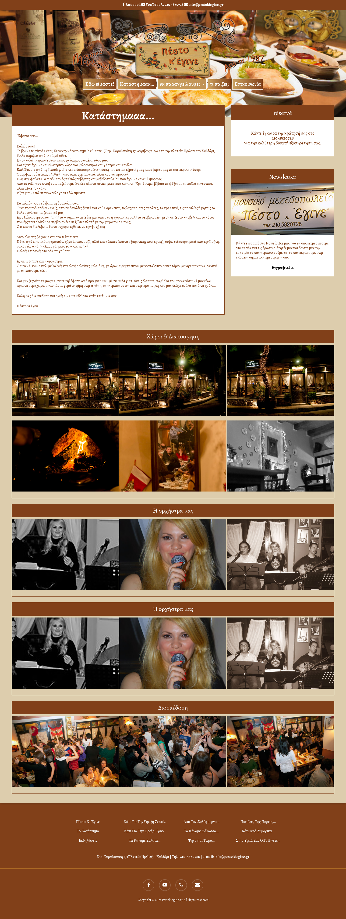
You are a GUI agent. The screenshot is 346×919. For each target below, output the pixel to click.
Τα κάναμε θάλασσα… (201, 831)
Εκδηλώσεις (88, 840)
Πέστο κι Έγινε (88, 821)
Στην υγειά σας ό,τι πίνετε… (258, 840)
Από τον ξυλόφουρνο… (201, 821)
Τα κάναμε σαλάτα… (144, 840)
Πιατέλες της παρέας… (257, 821)
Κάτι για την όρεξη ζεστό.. (145, 821)
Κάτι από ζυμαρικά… (258, 831)
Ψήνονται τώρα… (201, 840)
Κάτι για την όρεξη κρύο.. (144, 831)
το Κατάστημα (88, 831)
